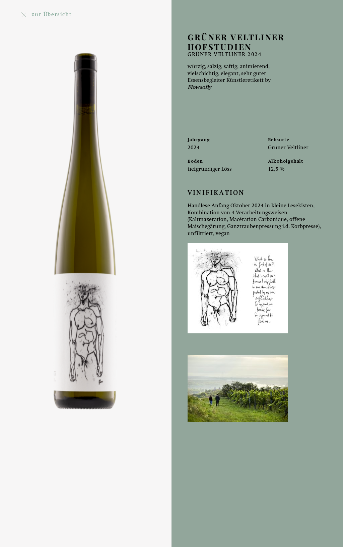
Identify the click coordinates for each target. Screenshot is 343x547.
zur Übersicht (46, 14)
